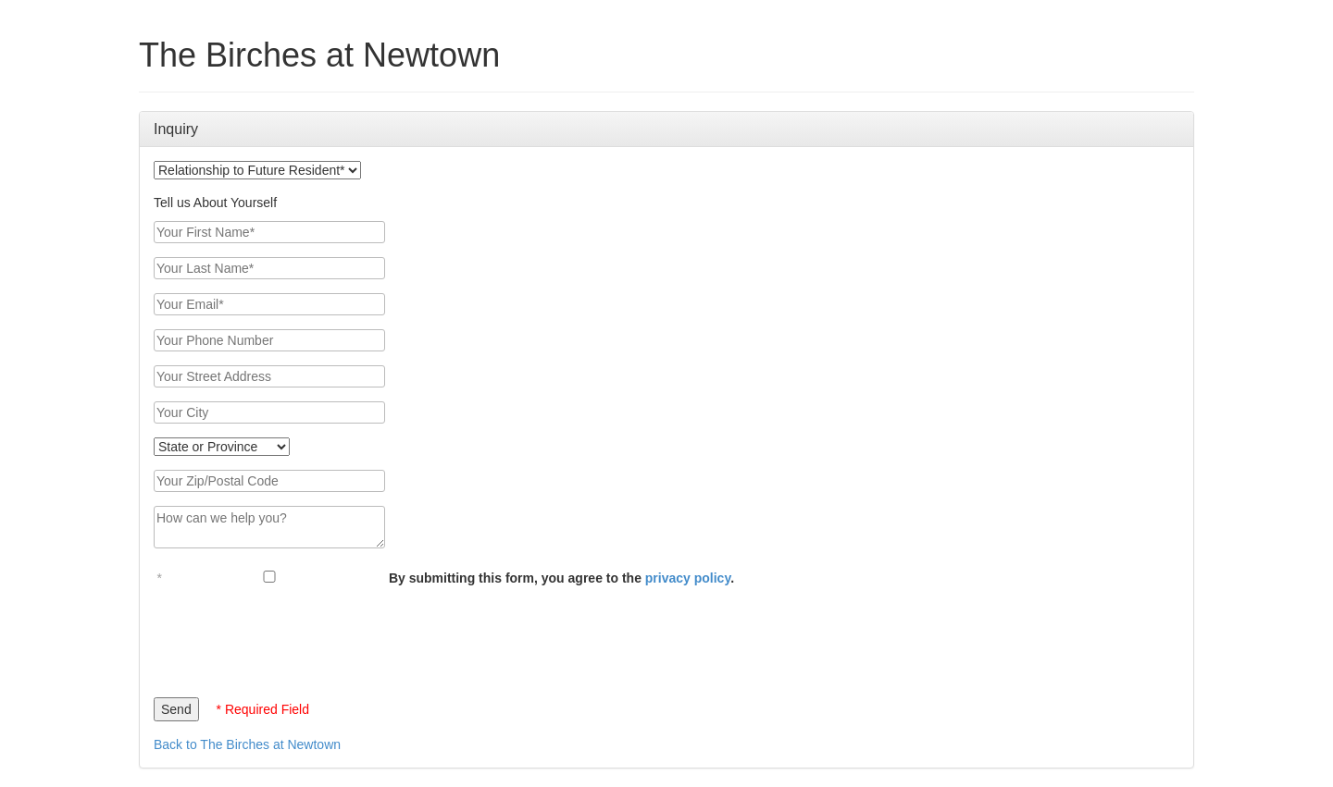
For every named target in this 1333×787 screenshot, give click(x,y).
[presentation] (294, 637)
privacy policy (687, 578)
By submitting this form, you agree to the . (561, 578)
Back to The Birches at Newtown (247, 744)
